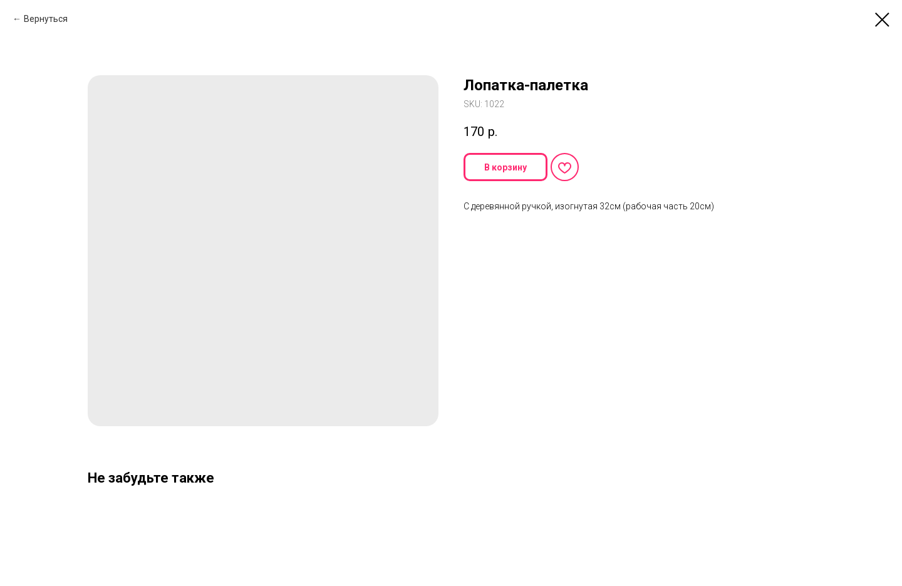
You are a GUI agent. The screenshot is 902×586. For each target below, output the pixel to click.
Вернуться (46, 19)
